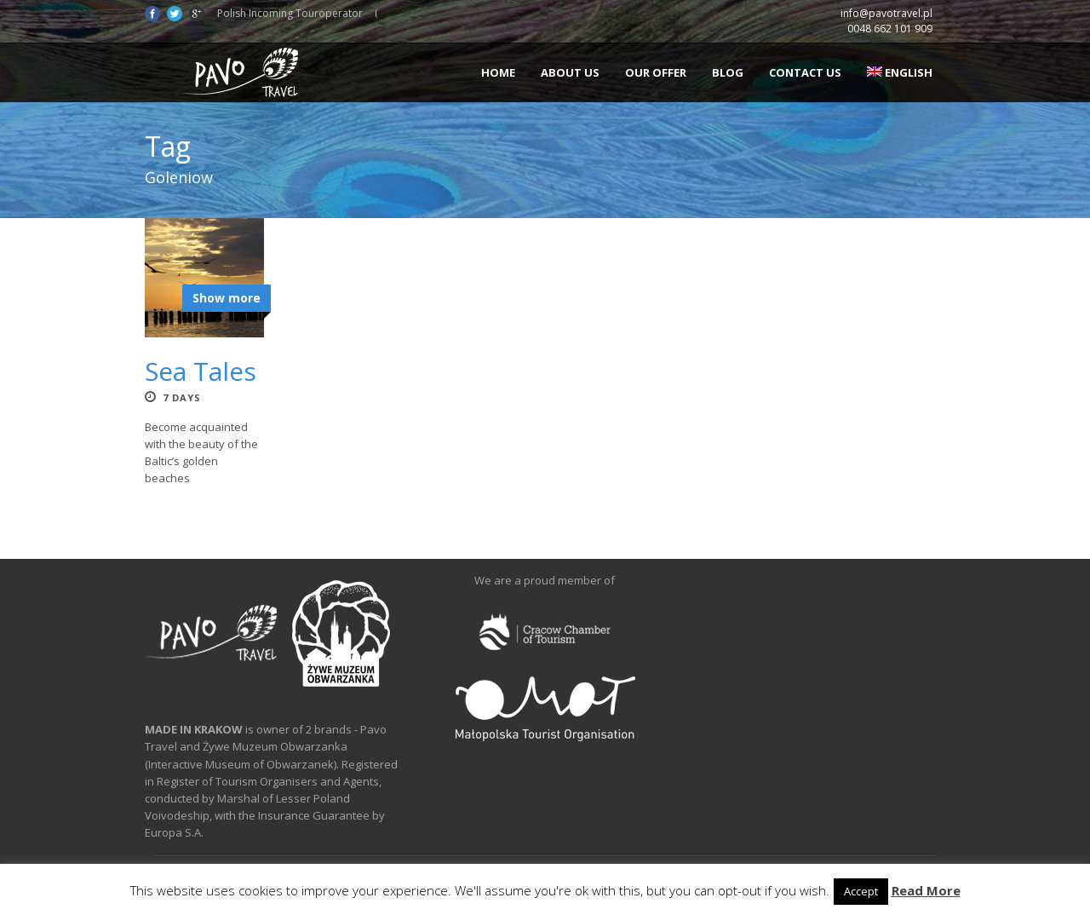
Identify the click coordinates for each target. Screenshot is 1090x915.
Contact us (805, 72)
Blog (727, 72)
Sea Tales (200, 371)
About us (570, 72)
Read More (926, 890)
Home (498, 72)
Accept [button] (861, 891)
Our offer (655, 72)
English (899, 72)
